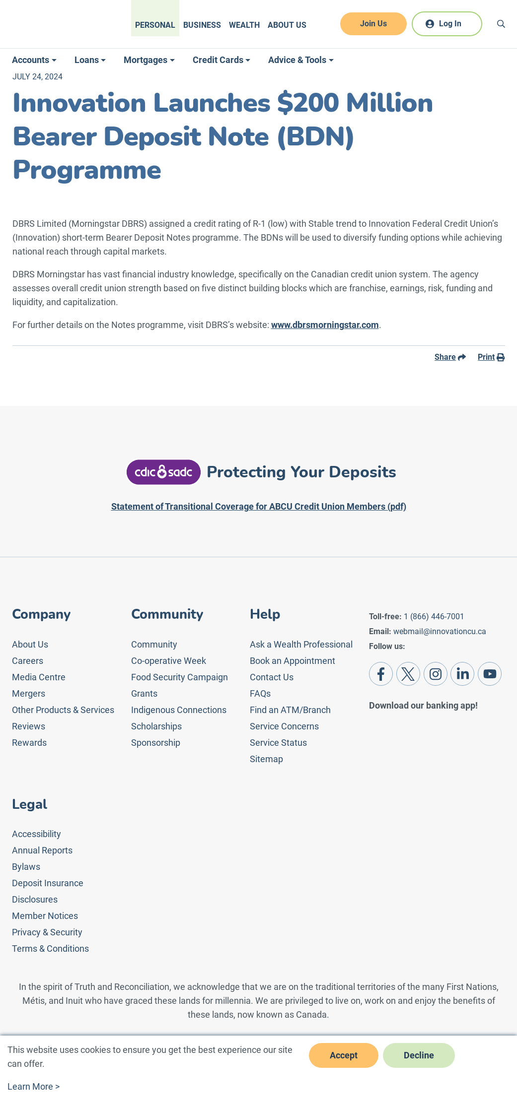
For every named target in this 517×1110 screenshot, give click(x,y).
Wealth (244, 25)
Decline (419, 1055)
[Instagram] (435, 674)
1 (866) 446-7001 (434, 616)
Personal (155, 25)
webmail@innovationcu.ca (439, 631)
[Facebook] (381, 674)
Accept (344, 1055)
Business (202, 25)
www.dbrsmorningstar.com (325, 325)
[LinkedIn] (462, 674)
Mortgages (145, 60)
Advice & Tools (297, 60)
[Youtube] (490, 674)
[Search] (501, 24)
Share (450, 357)
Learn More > (33, 1086)
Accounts (30, 60)
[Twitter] (408, 674)
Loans (86, 60)
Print (491, 357)
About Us (287, 25)
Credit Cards (218, 60)
